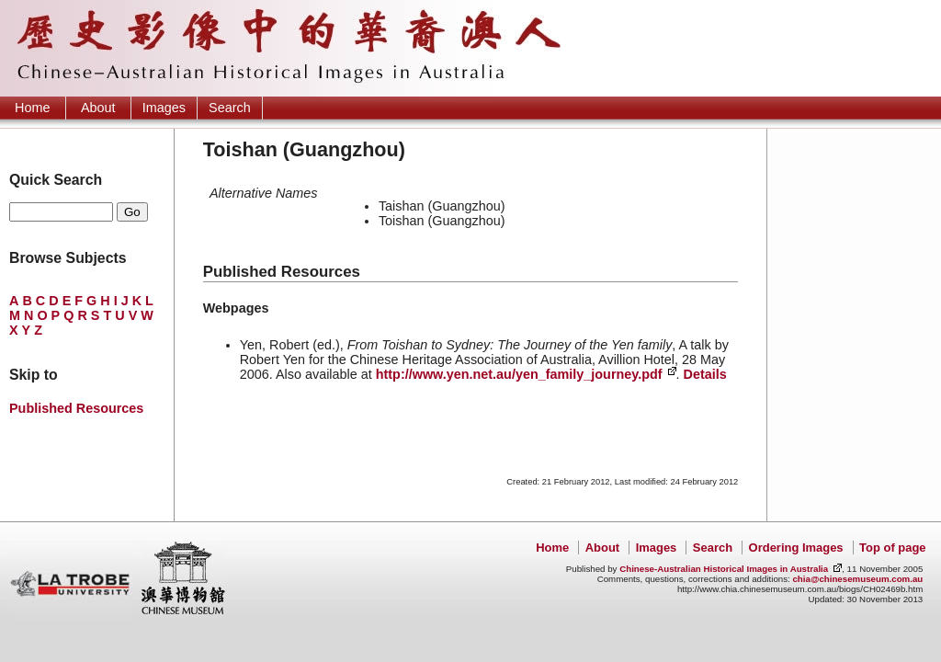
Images (164, 107)
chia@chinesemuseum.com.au (857, 579)
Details (705, 374)
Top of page (892, 547)
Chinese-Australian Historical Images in (723, 569)
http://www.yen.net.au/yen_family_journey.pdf (519, 374)
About (98, 107)
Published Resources (76, 408)
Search (230, 107)
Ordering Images (796, 547)
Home (32, 107)
